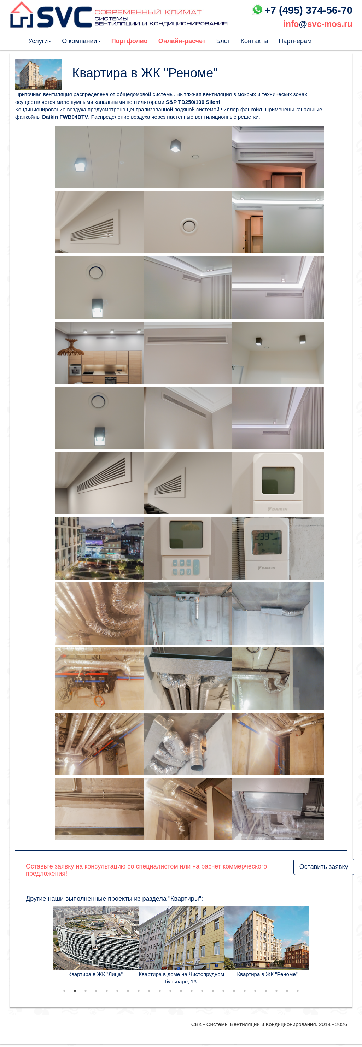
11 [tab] (170, 990)
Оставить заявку (323, 866)
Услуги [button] (39, 41)
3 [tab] (85, 990)
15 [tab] (212, 990)
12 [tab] (181, 990)
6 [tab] (117, 990)
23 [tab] (297, 990)
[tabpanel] (96, 942)
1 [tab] (64, 990)
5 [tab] (106, 990)
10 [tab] (159, 990)
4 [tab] (96, 990)
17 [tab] (234, 990)
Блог (223, 41)
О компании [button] (81, 41)
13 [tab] (191, 990)
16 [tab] (223, 990)
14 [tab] (202, 990)
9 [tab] (149, 990)
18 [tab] (244, 990)
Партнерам (295, 41)
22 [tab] (287, 990)
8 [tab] (138, 990)
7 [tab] (128, 990)
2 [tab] (74, 990)
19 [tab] (255, 990)
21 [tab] (276, 990)
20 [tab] (265, 990)
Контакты (254, 41)
